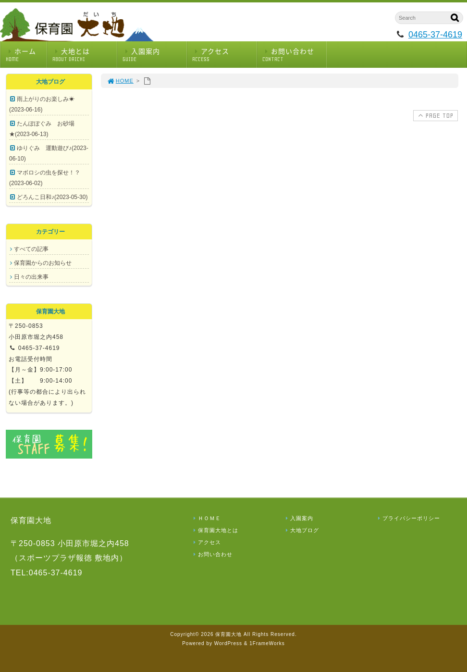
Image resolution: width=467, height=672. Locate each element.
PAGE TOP (435, 115)
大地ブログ (301, 530)
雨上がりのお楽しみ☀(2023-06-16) (41, 104)
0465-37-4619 (435, 34)
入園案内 (155, 54)
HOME (120, 81)
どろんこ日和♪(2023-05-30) (52, 197)
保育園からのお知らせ (43, 263)
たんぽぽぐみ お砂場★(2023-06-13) (41, 128)
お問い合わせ (294, 54)
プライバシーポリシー (408, 518)
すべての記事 (31, 249)
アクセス (224, 54)
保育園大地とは (214, 530)
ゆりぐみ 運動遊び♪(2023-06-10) (48, 153)
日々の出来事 (31, 277)
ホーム (26, 54)
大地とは (84, 54)
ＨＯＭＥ (206, 518)
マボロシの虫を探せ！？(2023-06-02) (44, 178)
